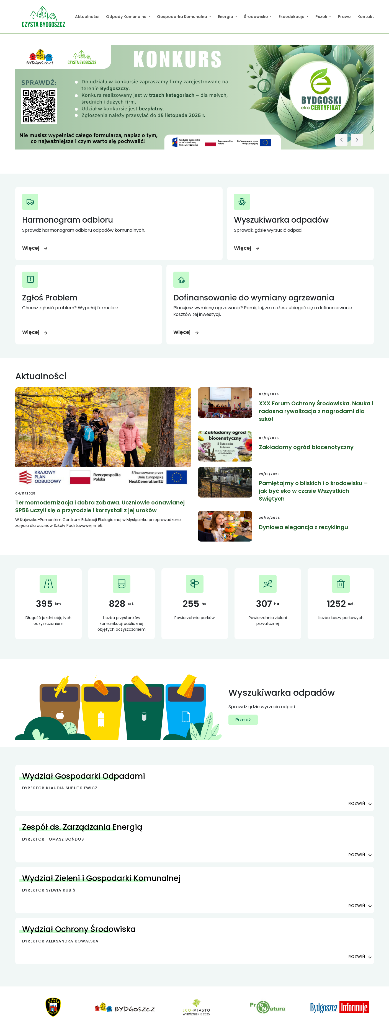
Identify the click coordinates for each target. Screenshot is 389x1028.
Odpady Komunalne (126, 16)
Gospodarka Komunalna (182, 16)
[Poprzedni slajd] (341, 140)
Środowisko (256, 16)
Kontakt (365, 16)
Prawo (344, 16)
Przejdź (243, 720)
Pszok (321, 16)
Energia (226, 16)
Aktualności (87, 16)
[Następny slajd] (357, 140)
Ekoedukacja (292, 16)
